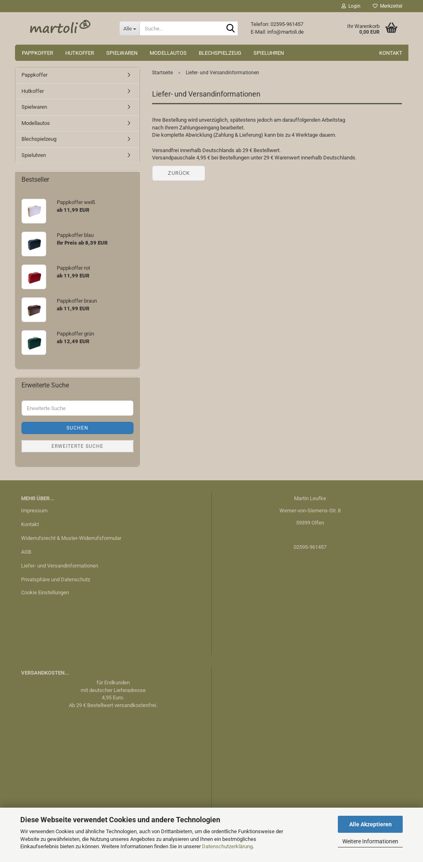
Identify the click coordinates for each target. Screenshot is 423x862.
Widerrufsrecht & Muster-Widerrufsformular (71, 538)
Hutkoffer (79, 53)
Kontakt (390, 53)
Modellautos (168, 53)
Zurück (179, 173)
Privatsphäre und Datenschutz (55, 579)
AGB (26, 552)
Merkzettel (387, 6)
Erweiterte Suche (77, 446)
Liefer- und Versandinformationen (59, 566)
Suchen (77, 428)
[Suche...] (129, 28)
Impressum (34, 510)
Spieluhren (268, 53)
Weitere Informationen (370, 841)
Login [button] (351, 6)
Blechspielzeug (220, 53)
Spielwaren (121, 53)
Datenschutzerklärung (227, 846)
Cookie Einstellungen (45, 592)
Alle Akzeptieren (370, 824)
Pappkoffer (37, 53)
